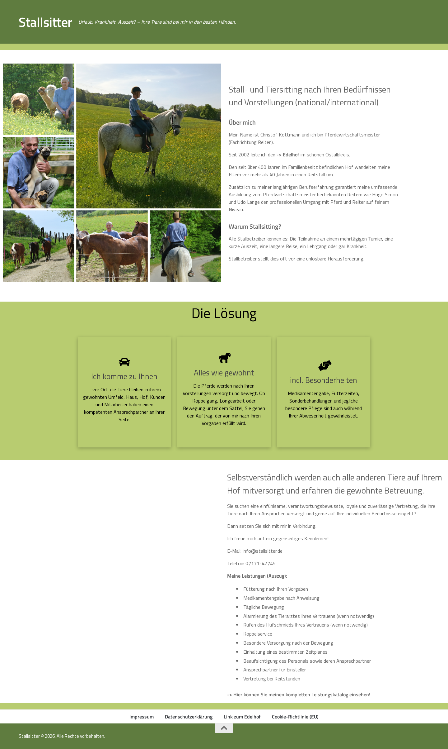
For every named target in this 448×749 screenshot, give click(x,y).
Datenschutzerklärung (188, 716)
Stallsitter (45, 21)
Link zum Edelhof (242, 716)
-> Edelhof (288, 154)
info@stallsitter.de (261, 551)
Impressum (141, 716)
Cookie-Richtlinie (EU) (295, 716)
